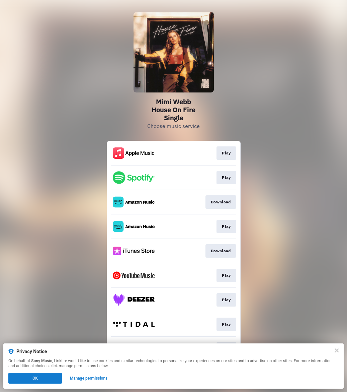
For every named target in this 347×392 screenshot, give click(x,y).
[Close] (336, 350)
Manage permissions (89, 378)
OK (35, 378)
